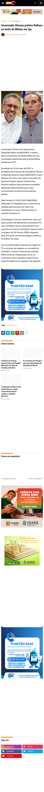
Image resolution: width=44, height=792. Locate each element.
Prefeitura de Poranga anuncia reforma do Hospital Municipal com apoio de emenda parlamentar (11, 364)
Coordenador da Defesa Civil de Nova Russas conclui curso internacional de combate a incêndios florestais (11, 391)
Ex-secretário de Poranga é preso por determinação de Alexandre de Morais (32, 363)
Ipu (16, 325)
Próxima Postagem (35, 479)
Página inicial (6, 21)
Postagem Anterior (9, 479)
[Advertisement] (22, 63)
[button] (2, 3)
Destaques (16, 21)
